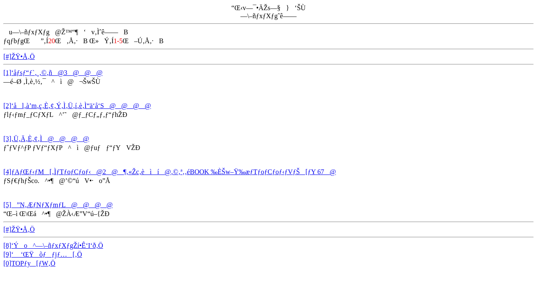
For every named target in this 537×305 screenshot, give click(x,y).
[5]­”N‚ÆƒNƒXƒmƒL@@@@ (58, 204)
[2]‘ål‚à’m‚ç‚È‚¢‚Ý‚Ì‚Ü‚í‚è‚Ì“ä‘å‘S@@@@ (77, 105)
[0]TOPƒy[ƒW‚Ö (29, 263)
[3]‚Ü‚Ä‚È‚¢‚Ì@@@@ (46, 138)
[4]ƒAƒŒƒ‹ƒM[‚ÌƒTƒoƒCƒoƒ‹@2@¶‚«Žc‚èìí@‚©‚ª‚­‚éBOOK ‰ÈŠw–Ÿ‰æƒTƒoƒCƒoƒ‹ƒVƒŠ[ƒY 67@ (169, 171)
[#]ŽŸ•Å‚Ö (19, 56)
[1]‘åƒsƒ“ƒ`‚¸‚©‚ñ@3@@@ (52, 72)
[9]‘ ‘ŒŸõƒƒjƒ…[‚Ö (42, 254)
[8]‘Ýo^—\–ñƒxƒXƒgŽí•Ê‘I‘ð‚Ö (53, 245)
